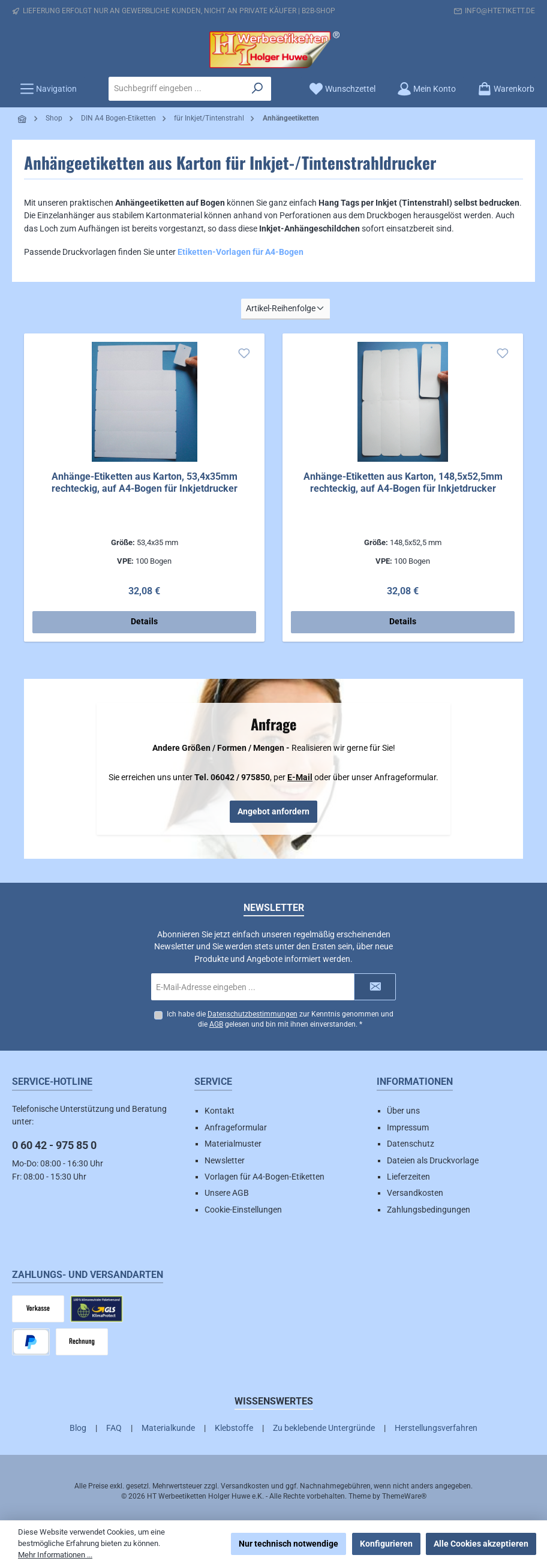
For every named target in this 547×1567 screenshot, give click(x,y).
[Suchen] (257, 89)
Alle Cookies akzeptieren (481, 1543)
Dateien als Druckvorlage (433, 1160)
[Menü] (48, 89)
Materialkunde (168, 1428)
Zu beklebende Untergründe (324, 1428)
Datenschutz (410, 1143)
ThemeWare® (404, 1497)
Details (144, 621)
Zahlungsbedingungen (428, 1209)
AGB (216, 1025)
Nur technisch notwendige (288, 1543)
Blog (78, 1428)
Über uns (403, 1111)
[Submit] (375, 986)
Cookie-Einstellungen (243, 1209)
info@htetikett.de (500, 11)
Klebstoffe (234, 1428)
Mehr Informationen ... (55, 1554)
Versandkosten (415, 1193)
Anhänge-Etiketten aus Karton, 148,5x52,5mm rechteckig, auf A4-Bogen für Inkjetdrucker (403, 482)
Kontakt (220, 1111)
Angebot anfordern (273, 811)
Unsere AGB (227, 1193)
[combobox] (177, 89)
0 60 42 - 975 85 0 (54, 1145)
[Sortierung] (285, 309)
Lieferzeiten (408, 1176)
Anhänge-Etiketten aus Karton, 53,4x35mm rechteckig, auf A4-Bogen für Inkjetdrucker (145, 482)
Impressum (408, 1127)
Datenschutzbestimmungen (252, 1014)
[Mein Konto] (426, 89)
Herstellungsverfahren (436, 1428)
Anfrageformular (236, 1127)
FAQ (114, 1428)
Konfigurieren (386, 1543)
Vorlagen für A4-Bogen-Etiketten (264, 1176)
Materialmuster (233, 1143)
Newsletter (225, 1160)
